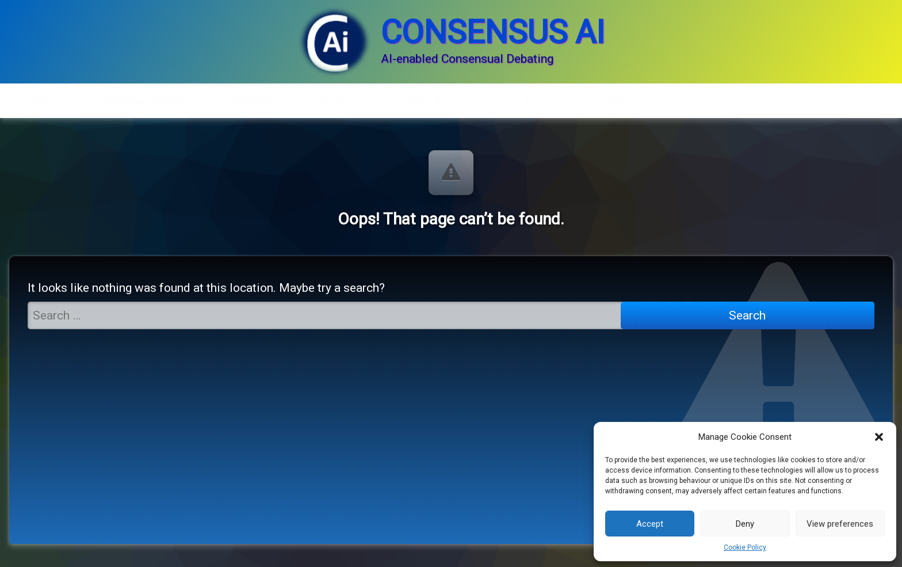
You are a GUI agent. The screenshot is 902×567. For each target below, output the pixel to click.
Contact (611, 97)
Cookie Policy (745, 547)
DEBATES (252, 97)
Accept (649, 524)
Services (338, 97)
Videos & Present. (440, 97)
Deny (745, 524)
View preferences (840, 524)
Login (536, 97)
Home (38, 97)
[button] (879, 437)
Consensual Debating (142, 97)
